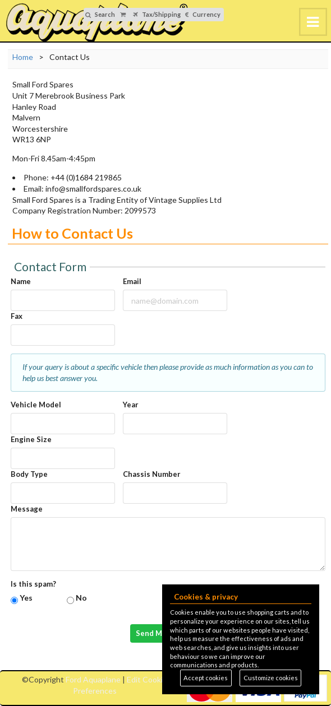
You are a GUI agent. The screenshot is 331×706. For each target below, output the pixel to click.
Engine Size (31, 439)
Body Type (29, 474)
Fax (16, 316)
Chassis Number (152, 474)
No (81, 597)
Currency (202, 14)
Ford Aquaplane (93, 679)
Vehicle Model (36, 404)
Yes (26, 597)
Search (100, 14)
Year (131, 404)
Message (27, 508)
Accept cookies (205, 677)
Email (132, 281)
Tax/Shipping (157, 14)
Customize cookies (270, 677)
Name (21, 281)
